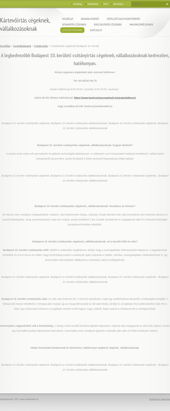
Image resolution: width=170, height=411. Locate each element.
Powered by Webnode (159, 399)
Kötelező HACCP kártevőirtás (123, 19)
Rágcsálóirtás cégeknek (108, 24)
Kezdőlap (67, 19)
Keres (166, 4)
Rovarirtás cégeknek (74, 24)
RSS (105, 4)
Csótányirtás (41, 46)
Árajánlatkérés (90, 19)
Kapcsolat (96, 30)
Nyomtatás (118, 4)
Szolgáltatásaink (72, 30)
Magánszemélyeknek (141, 24)
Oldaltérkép (92, 4)
